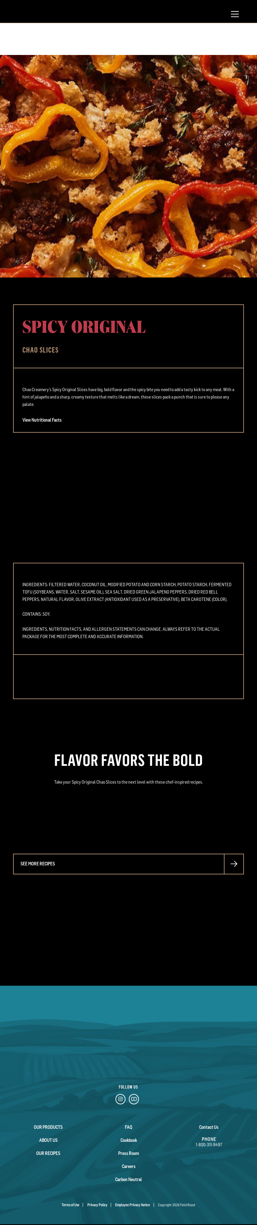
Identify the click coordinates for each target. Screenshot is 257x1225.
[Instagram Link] (120, 1100)
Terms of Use (70, 1205)
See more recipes (37, 863)
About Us (48, 1140)
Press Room (128, 1153)
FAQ (128, 1127)
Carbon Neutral (128, 1179)
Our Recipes (48, 1153)
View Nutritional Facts (42, 420)
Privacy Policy (97, 1205)
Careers (129, 1166)
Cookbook (128, 1140)
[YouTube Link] (134, 1100)
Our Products (48, 1127)
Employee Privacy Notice (132, 1205)
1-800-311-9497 (209, 1144)
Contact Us (209, 1127)
